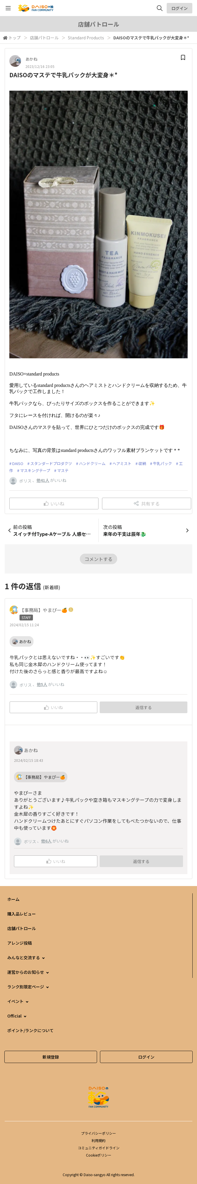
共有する (147, 503)
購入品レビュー (21, 914)
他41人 (42, 480)
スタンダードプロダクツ (51, 463)
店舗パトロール (44, 38)
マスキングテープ (35, 470)
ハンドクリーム (92, 463)
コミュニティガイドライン (98, 1147)
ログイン (179, 8)
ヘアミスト (121, 463)
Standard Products (86, 38)
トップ (14, 38)
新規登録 (51, 1057)
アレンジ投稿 (19, 943)
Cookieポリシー (98, 1155)
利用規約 (98, 1140)
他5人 (42, 684)
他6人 (46, 841)
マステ (62, 470)
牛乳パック (162, 463)
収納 (142, 463)
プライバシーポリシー (98, 1133)
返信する (144, 707)
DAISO (17, 463)
